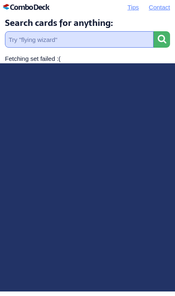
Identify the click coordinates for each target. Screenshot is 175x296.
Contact (159, 7)
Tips (133, 7)
